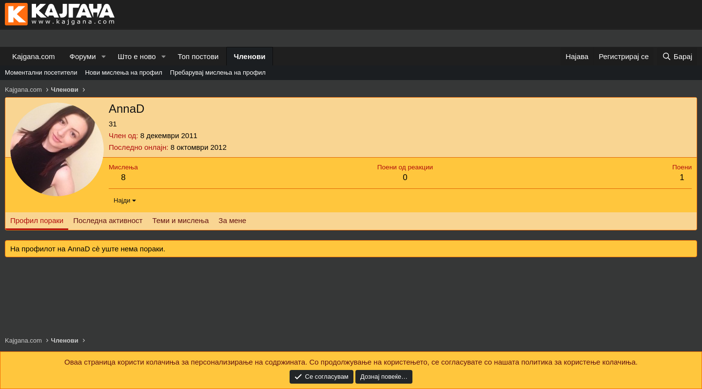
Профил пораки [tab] (36, 220)
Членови (250, 56)
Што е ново (136, 56)
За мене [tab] (232, 220)
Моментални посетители (41, 72)
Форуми (83, 56)
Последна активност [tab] (107, 220)
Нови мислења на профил (123, 72)
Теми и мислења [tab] (180, 220)
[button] (103, 56)
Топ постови (198, 56)
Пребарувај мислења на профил (218, 72)
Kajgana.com (33, 56)
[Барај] (677, 56)
